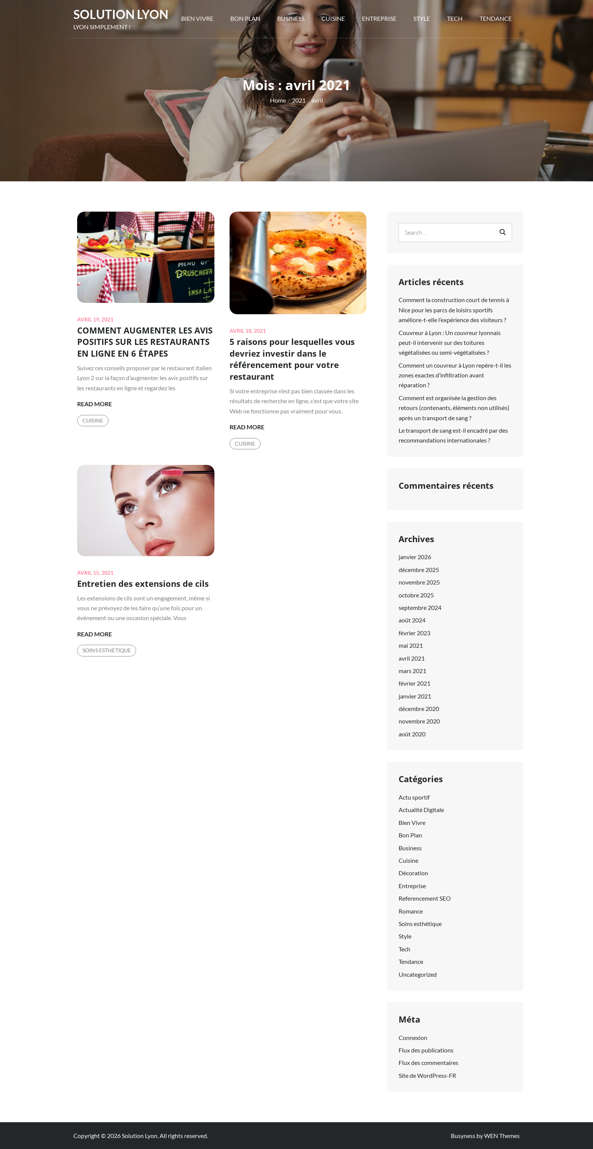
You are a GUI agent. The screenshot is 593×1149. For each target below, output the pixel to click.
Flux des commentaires (428, 1062)
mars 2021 (412, 670)
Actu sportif (414, 797)
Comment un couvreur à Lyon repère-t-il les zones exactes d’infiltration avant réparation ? (455, 375)
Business (290, 18)
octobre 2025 (416, 595)
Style (421, 18)
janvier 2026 (415, 556)
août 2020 (412, 733)
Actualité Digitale (421, 809)
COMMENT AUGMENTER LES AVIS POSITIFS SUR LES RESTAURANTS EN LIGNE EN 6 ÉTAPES (145, 341)
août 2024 (412, 620)
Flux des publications (426, 1050)
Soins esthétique (106, 650)
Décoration (413, 872)
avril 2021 (412, 658)
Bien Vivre (197, 18)
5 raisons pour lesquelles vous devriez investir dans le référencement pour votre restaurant (292, 359)
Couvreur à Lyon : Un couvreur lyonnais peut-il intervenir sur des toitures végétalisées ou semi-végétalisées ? (450, 342)
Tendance (496, 18)
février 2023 (414, 632)
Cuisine (333, 18)
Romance (411, 911)
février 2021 (414, 683)
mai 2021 (411, 645)
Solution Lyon (120, 14)
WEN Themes (502, 1135)
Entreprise (379, 18)
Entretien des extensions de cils (143, 583)
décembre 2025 (419, 569)
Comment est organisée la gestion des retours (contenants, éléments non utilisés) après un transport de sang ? (454, 407)
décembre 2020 (419, 708)
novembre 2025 (419, 582)
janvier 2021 (415, 696)
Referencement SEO (425, 898)
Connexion (413, 1037)
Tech (455, 18)
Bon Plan (245, 18)
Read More (94, 404)
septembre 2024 (420, 607)
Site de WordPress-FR (427, 1075)
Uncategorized (418, 974)
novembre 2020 (419, 721)
